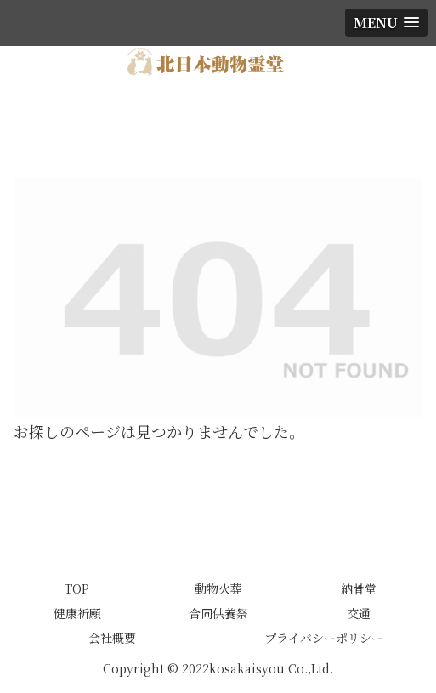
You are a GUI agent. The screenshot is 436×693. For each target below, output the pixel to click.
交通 (359, 613)
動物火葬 (218, 588)
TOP (77, 588)
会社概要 (112, 637)
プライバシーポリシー (323, 637)
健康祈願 (77, 613)
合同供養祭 (218, 613)
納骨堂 (359, 588)
